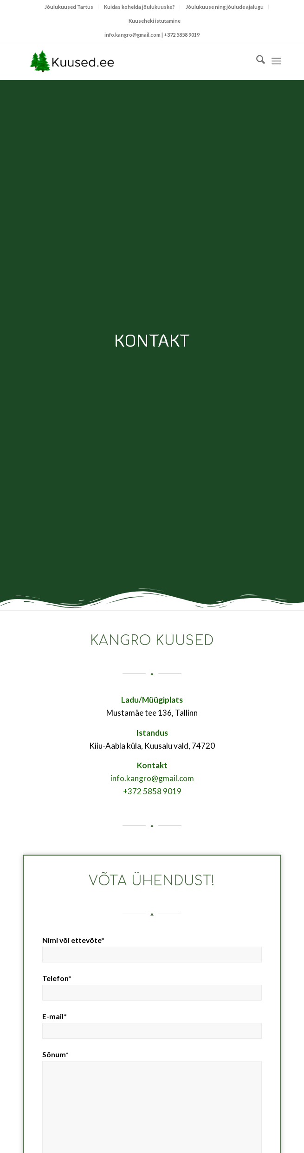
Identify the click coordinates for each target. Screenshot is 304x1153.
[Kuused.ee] (126, 60)
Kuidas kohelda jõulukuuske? (139, 7)
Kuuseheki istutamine (155, 21)
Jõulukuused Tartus (69, 7)
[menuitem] (69, 7)
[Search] (256, 60)
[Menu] (276, 61)
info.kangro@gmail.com (152, 778)
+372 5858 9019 (182, 35)
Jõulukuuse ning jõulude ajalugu (225, 7)
